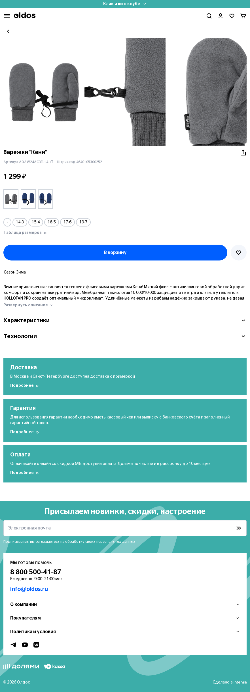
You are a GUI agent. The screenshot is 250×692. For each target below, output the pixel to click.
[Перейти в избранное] (231, 15)
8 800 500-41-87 (35, 572)
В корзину (115, 252)
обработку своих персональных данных (100, 541)
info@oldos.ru (29, 589)
